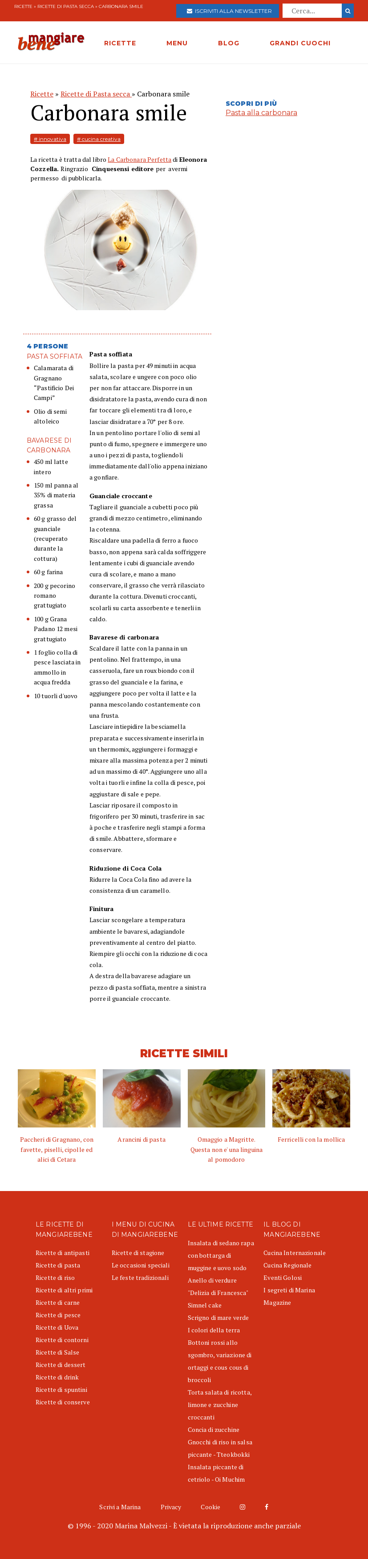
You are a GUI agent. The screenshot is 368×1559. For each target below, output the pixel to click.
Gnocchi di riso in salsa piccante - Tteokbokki (220, 1448)
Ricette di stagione (138, 1252)
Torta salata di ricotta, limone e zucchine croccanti (219, 1404)
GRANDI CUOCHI (300, 43)
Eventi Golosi (282, 1277)
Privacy (171, 1507)
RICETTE (120, 43)
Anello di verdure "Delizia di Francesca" (218, 1286)
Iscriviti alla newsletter (229, 11)
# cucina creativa (99, 139)
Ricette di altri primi (64, 1290)
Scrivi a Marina (120, 1507)
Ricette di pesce (58, 1315)
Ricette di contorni (62, 1339)
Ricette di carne (58, 1302)
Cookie (210, 1507)
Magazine (277, 1302)
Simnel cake (205, 1305)
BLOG (228, 43)
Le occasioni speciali (141, 1265)
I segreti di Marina (289, 1290)
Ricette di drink (57, 1377)
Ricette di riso (55, 1277)
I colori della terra (214, 1330)
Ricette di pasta (58, 1265)
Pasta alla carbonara (261, 112)
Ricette (23, 6)
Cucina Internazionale (294, 1252)
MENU (177, 43)
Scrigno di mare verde (218, 1317)
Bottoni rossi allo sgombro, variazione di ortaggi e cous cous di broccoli (220, 1361)
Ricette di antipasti (62, 1252)
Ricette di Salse (57, 1352)
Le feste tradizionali (140, 1277)
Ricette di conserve (63, 1402)
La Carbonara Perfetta (139, 159)
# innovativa (50, 139)
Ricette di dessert (61, 1364)
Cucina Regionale (287, 1265)
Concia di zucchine (214, 1429)
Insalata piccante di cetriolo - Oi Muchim (216, 1473)
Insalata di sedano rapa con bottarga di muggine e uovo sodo (221, 1255)
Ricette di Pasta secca (66, 6)
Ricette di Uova (57, 1327)
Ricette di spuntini (61, 1389)
